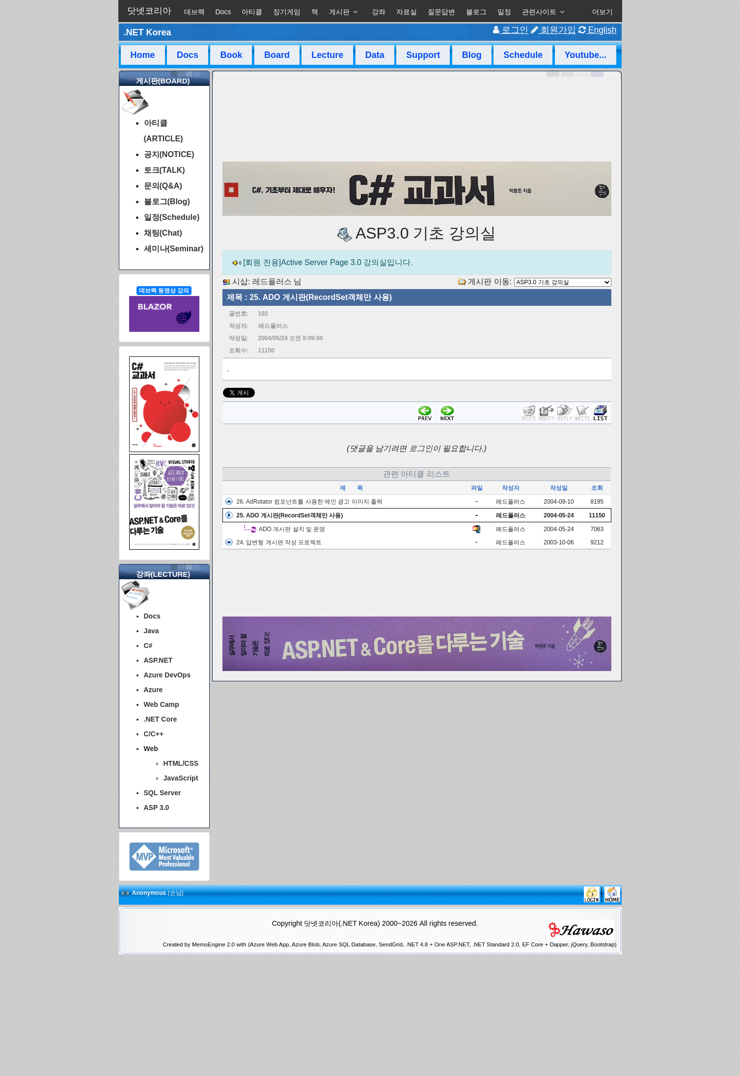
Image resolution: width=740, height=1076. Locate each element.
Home (143, 55)
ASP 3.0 (156, 807)
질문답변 (441, 12)
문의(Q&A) (163, 186)
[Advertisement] (417, 583)
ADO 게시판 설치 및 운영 (292, 529)
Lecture (327, 55)
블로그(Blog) (167, 201)
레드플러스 (272, 281)
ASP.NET (158, 660)
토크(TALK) (164, 170)
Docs (223, 12)
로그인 (510, 30)
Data (374, 55)
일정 (504, 12)
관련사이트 (539, 12)
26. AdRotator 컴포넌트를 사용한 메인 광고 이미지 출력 (309, 501)
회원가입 (553, 30)
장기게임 (287, 12)
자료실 (406, 12)
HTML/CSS (181, 763)
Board (277, 55)
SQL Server (162, 793)
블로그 (476, 12)
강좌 (378, 12)
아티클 (252, 12)
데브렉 (194, 12)
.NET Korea (147, 32)
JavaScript (181, 778)
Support (423, 55)
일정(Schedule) (172, 217)
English (597, 30)
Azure (153, 690)
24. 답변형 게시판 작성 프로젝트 (279, 542)
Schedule (523, 55)
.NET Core (160, 719)
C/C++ (154, 734)
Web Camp (161, 704)
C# (148, 645)
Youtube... (586, 55)
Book (231, 55)
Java (151, 631)
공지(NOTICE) (169, 154)
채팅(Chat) (163, 233)
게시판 (339, 12)
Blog (472, 55)
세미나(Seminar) (174, 248)
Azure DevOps (167, 675)
